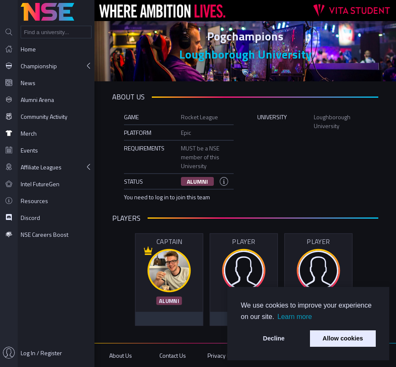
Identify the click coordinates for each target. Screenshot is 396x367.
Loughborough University (245, 54)
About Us (120, 355)
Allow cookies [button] (343, 338)
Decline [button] (274, 338)
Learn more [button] (294, 316)
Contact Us (172, 355)
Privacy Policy (224, 355)
